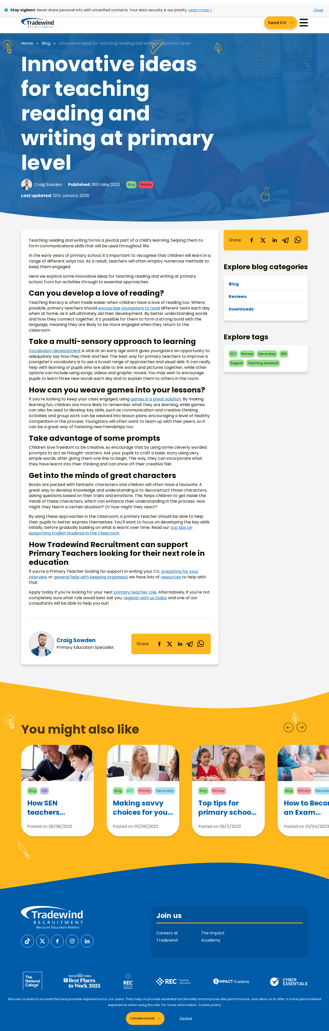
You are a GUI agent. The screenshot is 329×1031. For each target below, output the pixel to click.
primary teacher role (135, 592)
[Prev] (288, 727)
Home (27, 43)
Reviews (237, 296)
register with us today (145, 598)
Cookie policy (209, 1004)
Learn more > (200, 10)
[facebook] (159, 644)
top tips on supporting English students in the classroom (110, 530)
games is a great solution (156, 399)
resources (171, 577)
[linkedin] (180, 644)
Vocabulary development (55, 351)
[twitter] (169, 644)
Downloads (241, 309)
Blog (46, 43)
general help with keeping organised (90, 577)
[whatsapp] (200, 644)
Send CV (277, 23)
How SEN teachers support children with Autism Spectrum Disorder (51, 813)
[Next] (301, 727)
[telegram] (190, 644)
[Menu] (303, 22)
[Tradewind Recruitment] (37, 22)
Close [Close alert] (318, 10)
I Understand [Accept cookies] (142, 1018)
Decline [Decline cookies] (186, 1018)
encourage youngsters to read (129, 308)
